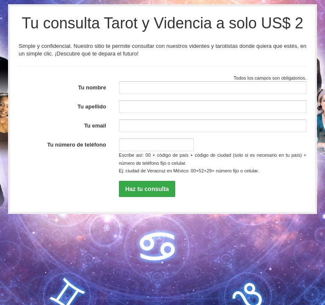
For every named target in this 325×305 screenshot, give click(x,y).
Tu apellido (91, 106)
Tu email (95, 125)
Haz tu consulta (147, 189)
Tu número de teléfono (76, 144)
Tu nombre (92, 87)
